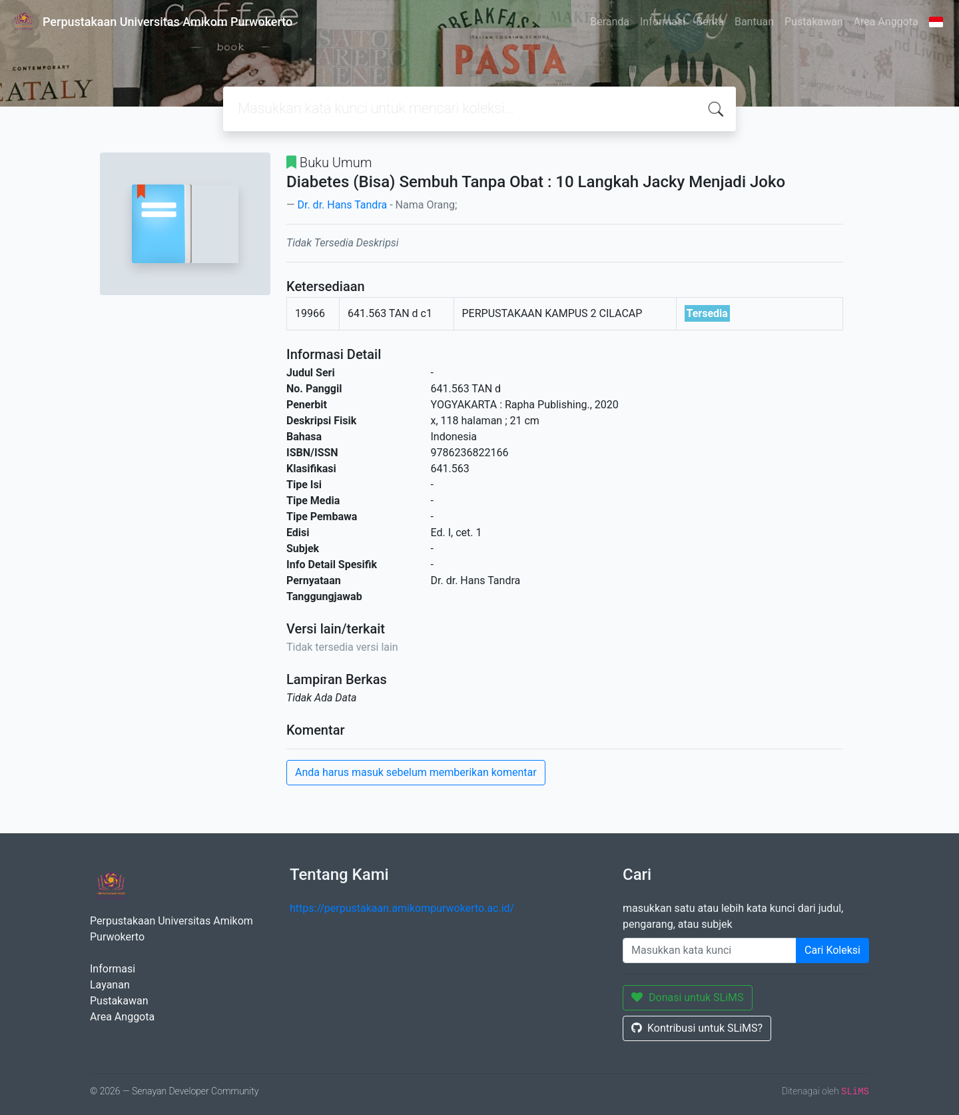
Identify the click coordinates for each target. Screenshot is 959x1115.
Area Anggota (886, 21)
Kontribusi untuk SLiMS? (697, 1028)
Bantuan (754, 21)
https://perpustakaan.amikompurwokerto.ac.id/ (402, 908)
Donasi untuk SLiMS (687, 997)
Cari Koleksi (832, 950)
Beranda (609, 21)
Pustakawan (813, 21)
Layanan (110, 984)
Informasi (662, 21)
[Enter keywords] (710, 950)
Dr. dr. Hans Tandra (342, 204)
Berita (710, 21)
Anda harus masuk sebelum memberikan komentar (416, 772)
